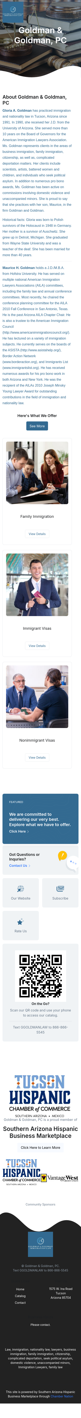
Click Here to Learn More (40, 1147)
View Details (37, 534)
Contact (20, 1302)
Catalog (20, 1296)
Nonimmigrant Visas (37, 740)
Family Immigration (37, 516)
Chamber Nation (62, 1396)
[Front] (14, 12)
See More (37, 426)
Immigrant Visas (37, 628)
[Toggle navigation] (74, 12)
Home (20, 1289)
